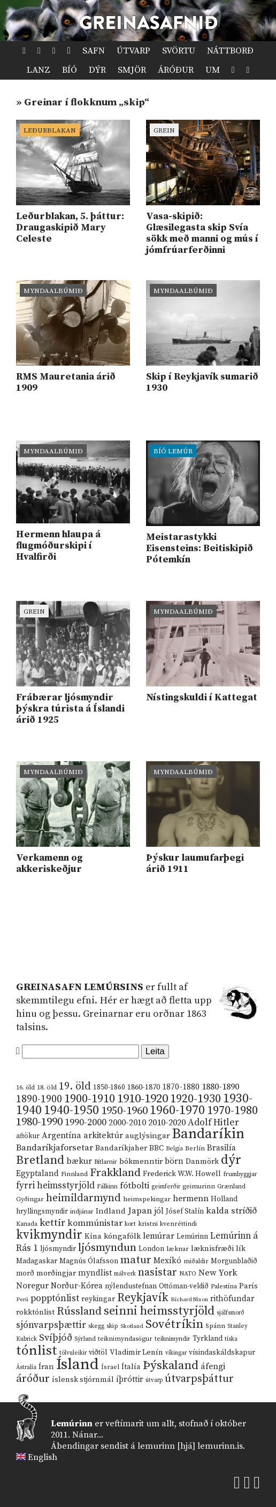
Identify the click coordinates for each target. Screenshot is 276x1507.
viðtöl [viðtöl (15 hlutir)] (98, 1352)
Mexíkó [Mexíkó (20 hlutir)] (167, 1261)
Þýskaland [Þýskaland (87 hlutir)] (170, 1365)
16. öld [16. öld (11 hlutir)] (25, 1088)
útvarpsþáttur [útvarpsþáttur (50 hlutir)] (199, 1379)
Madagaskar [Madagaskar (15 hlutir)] (36, 1261)
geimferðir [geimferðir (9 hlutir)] (165, 1187)
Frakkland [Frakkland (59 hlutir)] (115, 1173)
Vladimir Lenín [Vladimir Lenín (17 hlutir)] (136, 1352)
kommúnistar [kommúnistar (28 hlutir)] (94, 1223)
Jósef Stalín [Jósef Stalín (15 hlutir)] (185, 1211)
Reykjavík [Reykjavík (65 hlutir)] (142, 1297)
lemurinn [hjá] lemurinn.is (190, 1446)
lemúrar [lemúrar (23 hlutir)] (158, 1236)
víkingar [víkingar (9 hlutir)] (176, 1353)
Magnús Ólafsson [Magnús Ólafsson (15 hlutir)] (88, 1261)
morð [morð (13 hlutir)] (25, 1273)
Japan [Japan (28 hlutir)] (140, 1211)
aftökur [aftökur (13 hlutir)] (28, 1136)
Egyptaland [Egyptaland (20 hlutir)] (37, 1174)
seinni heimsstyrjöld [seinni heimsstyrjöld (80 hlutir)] (159, 1311)
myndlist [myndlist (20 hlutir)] (95, 1273)
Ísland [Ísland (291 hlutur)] (77, 1364)
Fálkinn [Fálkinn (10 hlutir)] (107, 1187)
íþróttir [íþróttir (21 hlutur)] (129, 1379)
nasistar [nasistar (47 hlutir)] (157, 1272)
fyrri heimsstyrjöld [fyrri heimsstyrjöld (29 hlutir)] (55, 1186)
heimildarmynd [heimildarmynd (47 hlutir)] (83, 1198)
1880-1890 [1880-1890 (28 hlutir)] (220, 1087)
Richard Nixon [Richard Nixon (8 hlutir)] (189, 1299)
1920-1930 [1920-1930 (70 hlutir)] (195, 1099)
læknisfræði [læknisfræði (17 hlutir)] (212, 1249)
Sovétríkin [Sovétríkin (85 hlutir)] (174, 1324)
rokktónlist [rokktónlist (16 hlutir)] (35, 1312)
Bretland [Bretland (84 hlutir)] (40, 1160)
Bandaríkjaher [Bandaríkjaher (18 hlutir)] (121, 1148)
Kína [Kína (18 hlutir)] (93, 1236)
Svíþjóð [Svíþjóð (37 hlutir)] (55, 1338)
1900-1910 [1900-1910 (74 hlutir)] (89, 1099)
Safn (93, 51)
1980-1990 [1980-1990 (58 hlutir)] (39, 1122)
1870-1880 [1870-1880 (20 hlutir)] (181, 1087)
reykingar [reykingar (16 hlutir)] (98, 1299)
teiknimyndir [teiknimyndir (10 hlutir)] (172, 1339)
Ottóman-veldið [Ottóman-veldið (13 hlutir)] (184, 1286)
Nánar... (87, 1434)
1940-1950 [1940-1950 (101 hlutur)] (71, 1110)
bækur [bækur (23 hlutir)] (79, 1161)
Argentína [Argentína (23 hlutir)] (61, 1135)
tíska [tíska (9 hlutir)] (231, 1339)
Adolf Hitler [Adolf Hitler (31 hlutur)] (213, 1123)
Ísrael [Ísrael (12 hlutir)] (110, 1367)
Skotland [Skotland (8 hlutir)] (131, 1326)
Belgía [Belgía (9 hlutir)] (174, 1149)
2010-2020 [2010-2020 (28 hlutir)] (167, 1123)
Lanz (38, 70)
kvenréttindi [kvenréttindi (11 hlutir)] (178, 1224)
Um (212, 70)
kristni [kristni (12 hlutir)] (148, 1223)
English (42, 1457)
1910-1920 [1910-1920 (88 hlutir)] (142, 1099)
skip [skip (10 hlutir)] (112, 1326)
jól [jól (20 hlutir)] (159, 1211)
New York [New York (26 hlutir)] (217, 1273)
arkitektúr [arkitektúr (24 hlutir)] (103, 1135)
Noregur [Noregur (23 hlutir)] (32, 1285)
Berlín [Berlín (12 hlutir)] (195, 1148)
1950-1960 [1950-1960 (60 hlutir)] (124, 1111)
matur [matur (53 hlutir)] (135, 1260)
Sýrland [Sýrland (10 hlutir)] (85, 1339)
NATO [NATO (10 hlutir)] (187, 1274)
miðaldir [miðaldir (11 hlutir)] (196, 1261)
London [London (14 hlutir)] (151, 1249)
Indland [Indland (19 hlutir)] (111, 1211)
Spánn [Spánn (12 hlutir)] (215, 1325)
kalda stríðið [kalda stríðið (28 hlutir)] (231, 1211)
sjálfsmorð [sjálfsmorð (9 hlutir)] (230, 1313)
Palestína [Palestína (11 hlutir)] (224, 1286)
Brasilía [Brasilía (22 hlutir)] (221, 1148)
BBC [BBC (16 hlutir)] (156, 1148)
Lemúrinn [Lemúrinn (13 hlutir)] (192, 1236)
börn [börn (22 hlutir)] (174, 1161)
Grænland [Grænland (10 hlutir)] (231, 1187)
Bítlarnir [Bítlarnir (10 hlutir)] (105, 1162)
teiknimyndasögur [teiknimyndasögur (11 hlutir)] (125, 1339)
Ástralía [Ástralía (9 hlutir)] (26, 1367)
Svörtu (178, 51)
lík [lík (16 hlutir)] (241, 1249)
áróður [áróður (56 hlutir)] (33, 1379)
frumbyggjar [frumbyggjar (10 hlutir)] (240, 1174)
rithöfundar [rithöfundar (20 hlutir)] (232, 1299)
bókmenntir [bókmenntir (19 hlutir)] (141, 1161)
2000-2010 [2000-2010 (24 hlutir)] (127, 1122)
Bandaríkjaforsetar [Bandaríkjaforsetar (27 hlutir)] (54, 1148)
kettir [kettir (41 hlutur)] (52, 1223)
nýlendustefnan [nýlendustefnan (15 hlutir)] (131, 1286)
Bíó (69, 70)
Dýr (97, 70)
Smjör (132, 70)
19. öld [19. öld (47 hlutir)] (75, 1086)
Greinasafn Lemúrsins (79, 987)
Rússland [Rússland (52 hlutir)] (79, 1311)
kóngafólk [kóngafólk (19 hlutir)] (122, 1236)
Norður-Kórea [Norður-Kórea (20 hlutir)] (77, 1286)
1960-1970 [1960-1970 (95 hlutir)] (177, 1110)
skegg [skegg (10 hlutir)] (96, 1326)
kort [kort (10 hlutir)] (130, 1224)
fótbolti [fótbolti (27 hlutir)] (134, 1186)
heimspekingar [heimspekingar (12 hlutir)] (147, 1199)
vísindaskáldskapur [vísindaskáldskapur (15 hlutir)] (222, 1352)
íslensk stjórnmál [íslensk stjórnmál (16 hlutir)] (83, 1380)
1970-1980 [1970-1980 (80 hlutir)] (232, 1110)
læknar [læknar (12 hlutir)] (177, 1249)
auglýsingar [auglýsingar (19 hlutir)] (147, 1136)
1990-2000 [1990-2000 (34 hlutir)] (85, 1123)
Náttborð (230, 51)
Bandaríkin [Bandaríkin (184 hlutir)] (208, 1134)
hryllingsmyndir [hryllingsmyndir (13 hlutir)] (42, 1211)
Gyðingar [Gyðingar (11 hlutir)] (30, 1199)
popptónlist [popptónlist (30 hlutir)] (54, 1298)
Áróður (176, 70)
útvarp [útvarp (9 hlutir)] (154, 1380)
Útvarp (133, 51)
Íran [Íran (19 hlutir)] (46, 1367)
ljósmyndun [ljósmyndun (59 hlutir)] (107, 1248)
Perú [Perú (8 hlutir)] (22, 1299)
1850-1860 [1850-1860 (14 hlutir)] (109, 1087)
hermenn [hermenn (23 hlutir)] (191, 1198)
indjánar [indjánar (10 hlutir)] (82, 1212)
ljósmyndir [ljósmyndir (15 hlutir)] (58, 1249)
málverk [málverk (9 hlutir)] (125, 1274)
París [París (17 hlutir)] (248, 1286)
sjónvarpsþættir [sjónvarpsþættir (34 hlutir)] (51, 1325)
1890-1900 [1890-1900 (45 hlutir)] (39, 1099)
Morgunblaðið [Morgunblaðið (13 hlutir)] (234, 1261)
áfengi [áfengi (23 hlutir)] (213, 1366)
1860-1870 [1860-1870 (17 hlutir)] (143, 1087)
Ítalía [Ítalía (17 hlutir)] (131, 1367)
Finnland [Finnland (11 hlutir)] (74, 1174)
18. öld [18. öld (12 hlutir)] (47, 1087)
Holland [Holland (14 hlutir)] (224, 1199)
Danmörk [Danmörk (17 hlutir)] (202, 1161)
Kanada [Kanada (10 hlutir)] (26, 1224)
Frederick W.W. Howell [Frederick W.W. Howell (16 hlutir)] (182, 1174)
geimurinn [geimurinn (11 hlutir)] (198, 1187)
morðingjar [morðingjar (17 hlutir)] (56, 1273)
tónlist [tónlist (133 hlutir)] (36, 1350)
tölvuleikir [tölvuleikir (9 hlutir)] (73, 1353)
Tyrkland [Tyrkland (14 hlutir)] (208, 1338)
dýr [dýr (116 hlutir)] (231, 1160)
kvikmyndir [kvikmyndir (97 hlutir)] (49, 1235)
